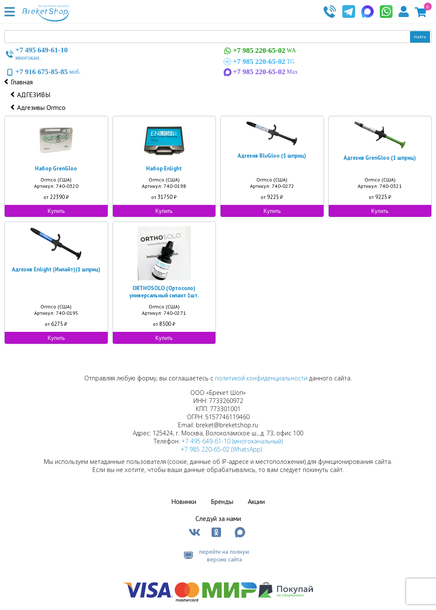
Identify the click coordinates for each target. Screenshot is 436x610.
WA (259, 51)
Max (260, 72)
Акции (256, 501)
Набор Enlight (164, 168)
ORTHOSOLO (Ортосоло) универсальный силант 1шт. (164, 292)
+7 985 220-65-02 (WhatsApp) (221, 449)
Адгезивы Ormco (41, 107)
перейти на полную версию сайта (224, 555)
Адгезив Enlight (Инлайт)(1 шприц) (56, 269)
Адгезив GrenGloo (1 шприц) (380, 157)
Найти (420, 37)
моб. (42, 72)
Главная (22, 82)
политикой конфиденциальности (261, 378)
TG (258, 62)
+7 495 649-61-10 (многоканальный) (232, 441)
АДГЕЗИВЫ (33, 94)
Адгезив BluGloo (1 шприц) (272, 155)
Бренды (222, 501)
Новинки (183, 501)
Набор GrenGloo (56, 168)
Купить (56, 211)
